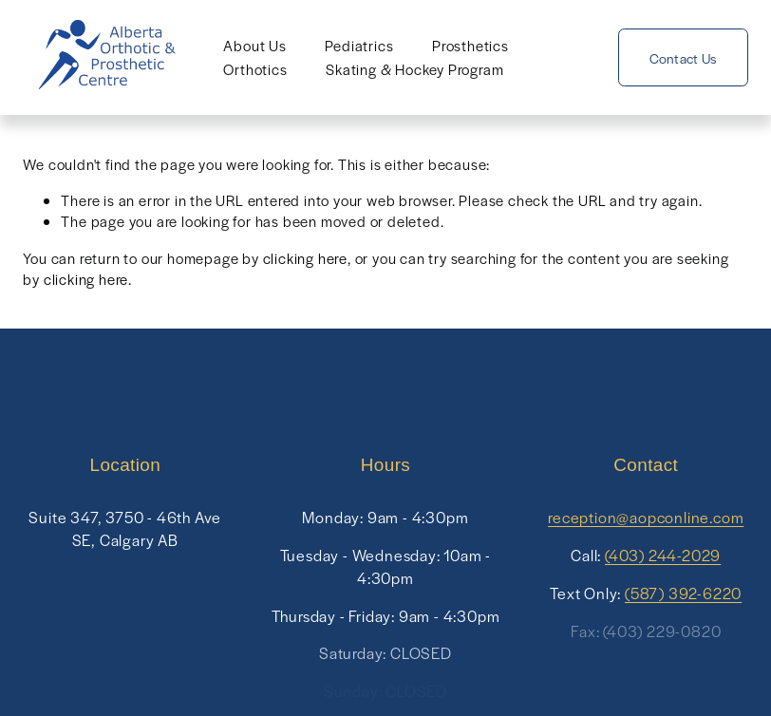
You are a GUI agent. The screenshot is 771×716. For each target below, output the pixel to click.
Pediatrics (359, 45)
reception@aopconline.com (645, 517)
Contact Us (683, 57)
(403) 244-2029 (663, 555)
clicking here (305, 258)
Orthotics (255, 69)
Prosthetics (470, 45)
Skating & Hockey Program (414, 69)
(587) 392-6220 (683, 593)
